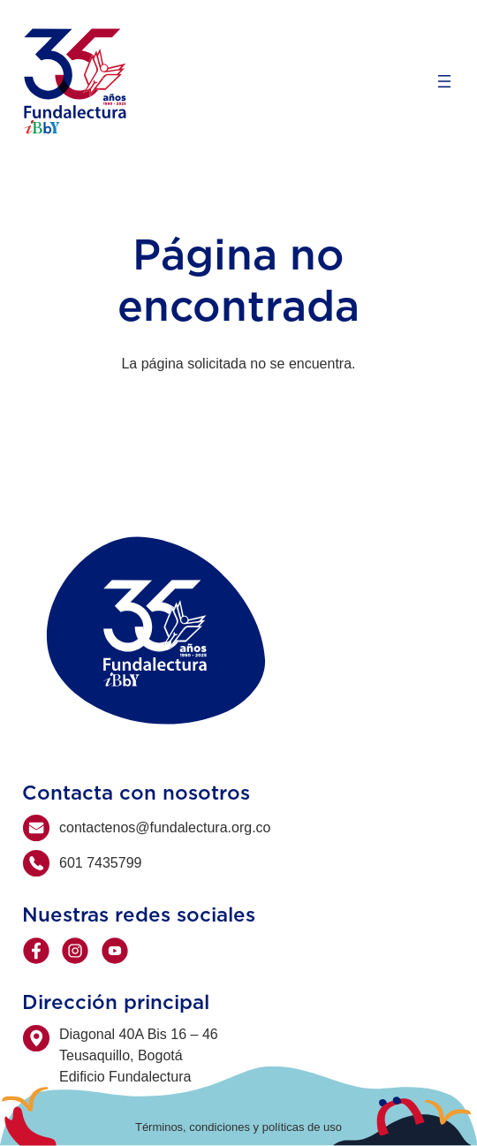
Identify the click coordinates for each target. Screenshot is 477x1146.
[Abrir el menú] (444, 81)
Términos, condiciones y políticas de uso (238, 1127)
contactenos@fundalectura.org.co (165, 827)
